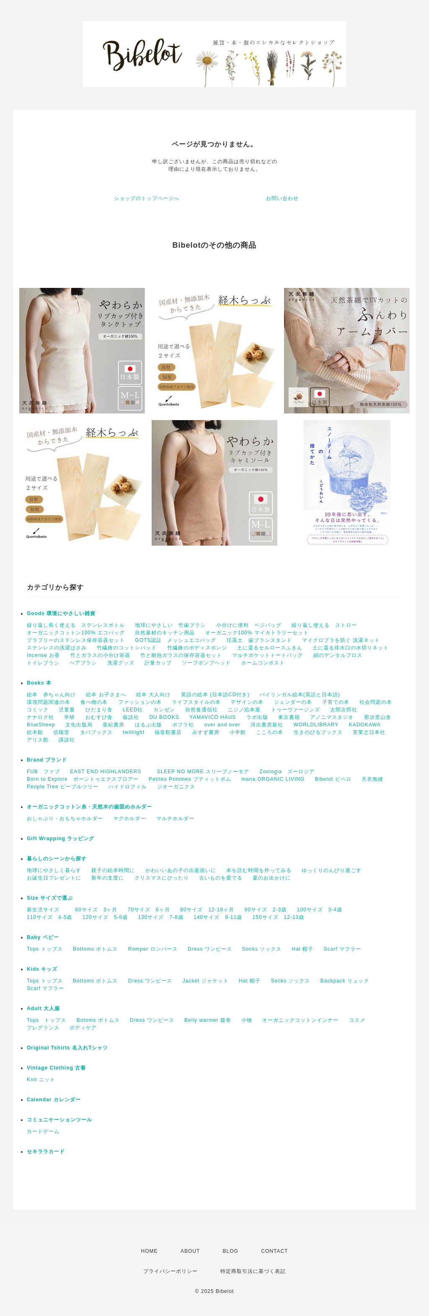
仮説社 (131, 717)
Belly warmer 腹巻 (207, 1020)
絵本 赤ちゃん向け (51, 695)
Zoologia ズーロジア (287, 772)
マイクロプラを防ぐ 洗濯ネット (341, 640)
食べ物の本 (94, 702)
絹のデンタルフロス (337, 655)
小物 (246, 1020)
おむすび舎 (99, 717)
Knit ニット (41, 1080)
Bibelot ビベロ (333, 779)
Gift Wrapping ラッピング (60, 838)
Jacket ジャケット (206, 981)
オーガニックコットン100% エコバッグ (76, 633)
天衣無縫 (372, 779)
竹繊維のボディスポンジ (197, 648)
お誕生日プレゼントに (54, 878)
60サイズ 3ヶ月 (96, 910)
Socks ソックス (262, 949)
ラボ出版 (257, 717)
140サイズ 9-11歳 (218, 917)
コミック (38, 710)
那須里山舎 (377, 717)
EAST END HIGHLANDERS (108, 772)
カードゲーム (43, 1131)
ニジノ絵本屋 (244, 710)
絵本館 (35, 732)
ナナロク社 (40, 717)
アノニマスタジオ (332, 717)
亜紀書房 (113, 725)
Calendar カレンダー (54, 1100)
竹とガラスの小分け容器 (100, 655)
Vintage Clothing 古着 (56, 1068)
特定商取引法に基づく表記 (253, 1271)
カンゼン (164, 710)
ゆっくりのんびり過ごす (332, 870)
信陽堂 (61, 732)
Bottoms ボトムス (95, 949)
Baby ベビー (43, 937)
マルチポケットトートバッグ (267, 655)
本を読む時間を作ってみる (259, 870)
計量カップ (158, 663)
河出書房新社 (267, 725)
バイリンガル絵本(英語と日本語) (300, 695)
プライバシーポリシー (170, 1271)
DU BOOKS (164, 717)
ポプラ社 (183, 725)
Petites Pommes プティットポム (190, 779)
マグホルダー (129, 818)
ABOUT (190, 1251)
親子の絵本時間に (113, 870)
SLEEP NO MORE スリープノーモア (203, 772)
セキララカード (46, 1151)
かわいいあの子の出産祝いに (180, 870)
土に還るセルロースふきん (269, 648)
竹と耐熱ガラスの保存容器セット (181, 655)
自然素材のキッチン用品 (165, 633)
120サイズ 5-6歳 (105, 917)
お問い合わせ (282, 198)
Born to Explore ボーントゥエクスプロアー (83, 779)
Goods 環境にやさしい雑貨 (61, 613)
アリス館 (38, 740)
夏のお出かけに (272, 878)
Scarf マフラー (342, 949)
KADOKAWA (365, 725)
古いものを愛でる (221, 878)
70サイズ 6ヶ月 (149, 910)
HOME (149, 1251)
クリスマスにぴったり (161, 878)
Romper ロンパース (153, 949)
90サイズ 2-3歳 (265, 910)
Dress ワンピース (210, 949)
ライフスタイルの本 (196, 702)
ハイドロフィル (128, 787)
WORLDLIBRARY (316, 725)
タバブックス (96, 732)
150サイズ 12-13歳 (279, 917)
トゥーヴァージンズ (295, 710)
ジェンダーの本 (293, 702)
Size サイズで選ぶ (50, 898)
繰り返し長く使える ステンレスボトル (76, 625)
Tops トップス (45, 949)
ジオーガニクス (176, 787)
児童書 (67, 710)
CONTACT (274, 1251)
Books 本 (39, 683)
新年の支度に (107, 878)
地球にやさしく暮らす (54, 870)
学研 (69, 717)
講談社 (67, 740)
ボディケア (83, 1028)
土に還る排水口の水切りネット (351, 648)
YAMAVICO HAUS (212, 717)
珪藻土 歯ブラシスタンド (259, 640)
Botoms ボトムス (98, 1020)
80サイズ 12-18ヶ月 (207, 910)
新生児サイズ (46, 910)
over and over (222, 725)
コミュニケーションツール (59, 1120)
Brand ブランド (47, 760)
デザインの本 (247, 702)
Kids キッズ (42, 969)
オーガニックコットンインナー (300, 1020)
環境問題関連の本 (48, 702)
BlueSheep (41, 725)
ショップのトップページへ (146, 198)
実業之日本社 (369, 732)
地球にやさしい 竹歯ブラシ (170, 625)
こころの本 (269, 732)
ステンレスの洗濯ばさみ (57, 648)
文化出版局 (79, 725)
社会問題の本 (375, 702)
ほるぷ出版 (148, 725)
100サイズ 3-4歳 (319, 910)
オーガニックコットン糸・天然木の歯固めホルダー (89, 807)
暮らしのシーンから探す (57, 859)
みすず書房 (206, 732)
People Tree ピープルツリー (62, 787)
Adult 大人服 (43, 1008)
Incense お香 (43, 655)
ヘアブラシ (83, 663)
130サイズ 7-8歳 (160, 917)
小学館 (238, 732)
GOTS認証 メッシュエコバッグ (175, 640)
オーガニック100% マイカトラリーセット (257, 633)
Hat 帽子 (302, 949)
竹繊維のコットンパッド (127, 648)
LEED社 (133, 710)
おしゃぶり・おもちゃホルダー (65, 818)
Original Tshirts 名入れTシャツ (67, 1048)
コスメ (357, 1020)
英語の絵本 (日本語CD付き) (215, 695)
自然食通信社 (201, 710)
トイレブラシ (43, 663)
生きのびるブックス (318, 732)
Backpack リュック (344, 981)
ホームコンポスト (263, 663)
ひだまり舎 (99, 710)
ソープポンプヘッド (206, 663)
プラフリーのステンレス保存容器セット (76, 640)
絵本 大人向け (153, 695)
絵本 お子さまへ (106, 695)
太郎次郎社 (343, 710)
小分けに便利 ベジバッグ (249, 625)
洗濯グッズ (120, 663)
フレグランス (43, 1028)
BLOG (230, 1251)
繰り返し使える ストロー (324, 625)
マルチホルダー (175, 818)
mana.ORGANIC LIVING (273, 779)
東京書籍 (289, 717)
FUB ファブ (43, 772)
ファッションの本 (140, 702)
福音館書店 (168, 732)
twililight (134, 732)
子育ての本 (335, 702)
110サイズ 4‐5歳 (49, 917)
